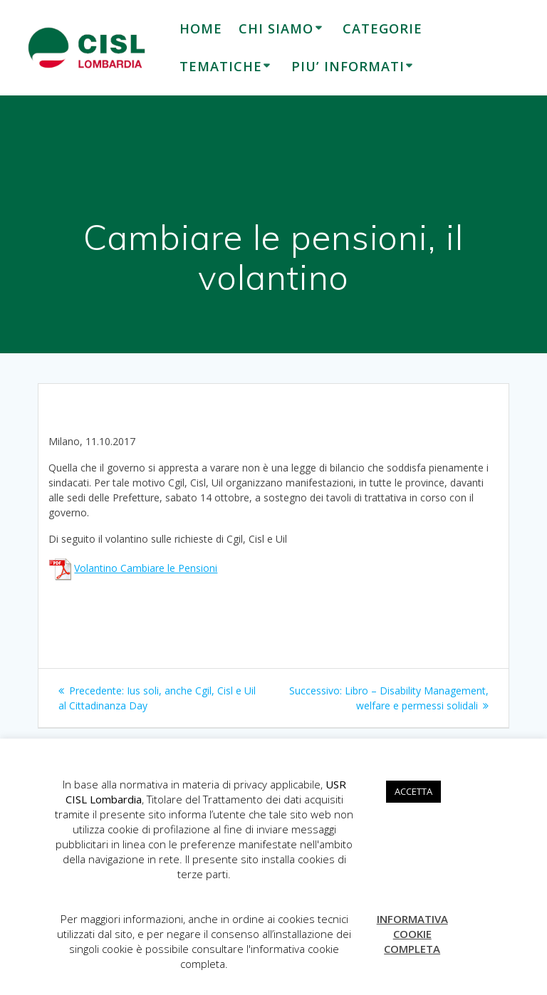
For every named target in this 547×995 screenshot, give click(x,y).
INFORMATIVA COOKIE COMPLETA (412, 934)
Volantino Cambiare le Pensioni (145, 568)
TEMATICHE (220, 66)
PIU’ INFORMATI (348, 66)
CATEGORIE (382, 28)
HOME (200, 28)
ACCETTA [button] (413, 791)
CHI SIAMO (276, 28)
